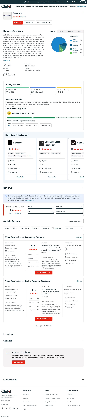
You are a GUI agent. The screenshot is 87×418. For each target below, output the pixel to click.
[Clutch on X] (6, 408)
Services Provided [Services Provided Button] (9, 228)
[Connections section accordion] (43, 379)
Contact (16, 22)
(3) (18, 149)
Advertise (69, 402)
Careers (25, 398)
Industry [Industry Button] (34, 228)
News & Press (27, 402)
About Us (26, 394)
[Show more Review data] (43, 272)
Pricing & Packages (62, 6)
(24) (51, 149)
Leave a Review (45, 1)
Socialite (17, 13)
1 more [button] (30, 156)
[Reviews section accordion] (43, 188)
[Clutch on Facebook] (2, 408)
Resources (72, 6)
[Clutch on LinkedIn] (17, 408)
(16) (82, 149)
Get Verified (70, 398)
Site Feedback (5, 400)
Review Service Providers (52, 398)
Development (20, 6)
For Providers (55, 1)
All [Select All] (9, 125)
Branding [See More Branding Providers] (75, 52)
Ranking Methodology (29, 405)
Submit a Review (74, 221)
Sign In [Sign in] (75, 1)
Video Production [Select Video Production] (18, 125)
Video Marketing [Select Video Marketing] (45, 125)
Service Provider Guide (73, 405)
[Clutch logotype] (6, 391)
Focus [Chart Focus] (61, 31)
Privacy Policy (5, 416)
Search (27, 1)
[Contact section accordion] (43, 340)
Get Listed (70, 394)
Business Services (49, 6)
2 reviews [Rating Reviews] (23, 17)
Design (41, 6)
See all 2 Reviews (14, 213)
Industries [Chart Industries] (70, 31)
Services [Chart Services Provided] (52, 31)
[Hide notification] (81, 196)
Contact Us (4, 404)
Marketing (35, 6)
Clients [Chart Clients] (79, 31)
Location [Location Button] (44, 228)
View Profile (20, 177)
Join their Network (45, 22)
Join (83, 1)
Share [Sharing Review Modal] (80, 237)
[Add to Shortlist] (83, 13)
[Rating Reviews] (16, 16)
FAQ (24, 409)
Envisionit (17, 143)
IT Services (27, 6)
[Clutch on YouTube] (13, 408)
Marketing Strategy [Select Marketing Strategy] (32, 125)
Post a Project (81, 6)
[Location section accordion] (43, 334)
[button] (10, 228)
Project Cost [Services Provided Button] (23, 228)
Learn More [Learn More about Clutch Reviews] (28, 200)
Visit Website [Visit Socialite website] (29, 22)
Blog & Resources (50, 402)
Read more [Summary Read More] (6, 60)
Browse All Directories (51, 394)
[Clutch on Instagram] (10, 408)
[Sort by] (74, 228)
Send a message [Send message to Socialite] (18, 362)
